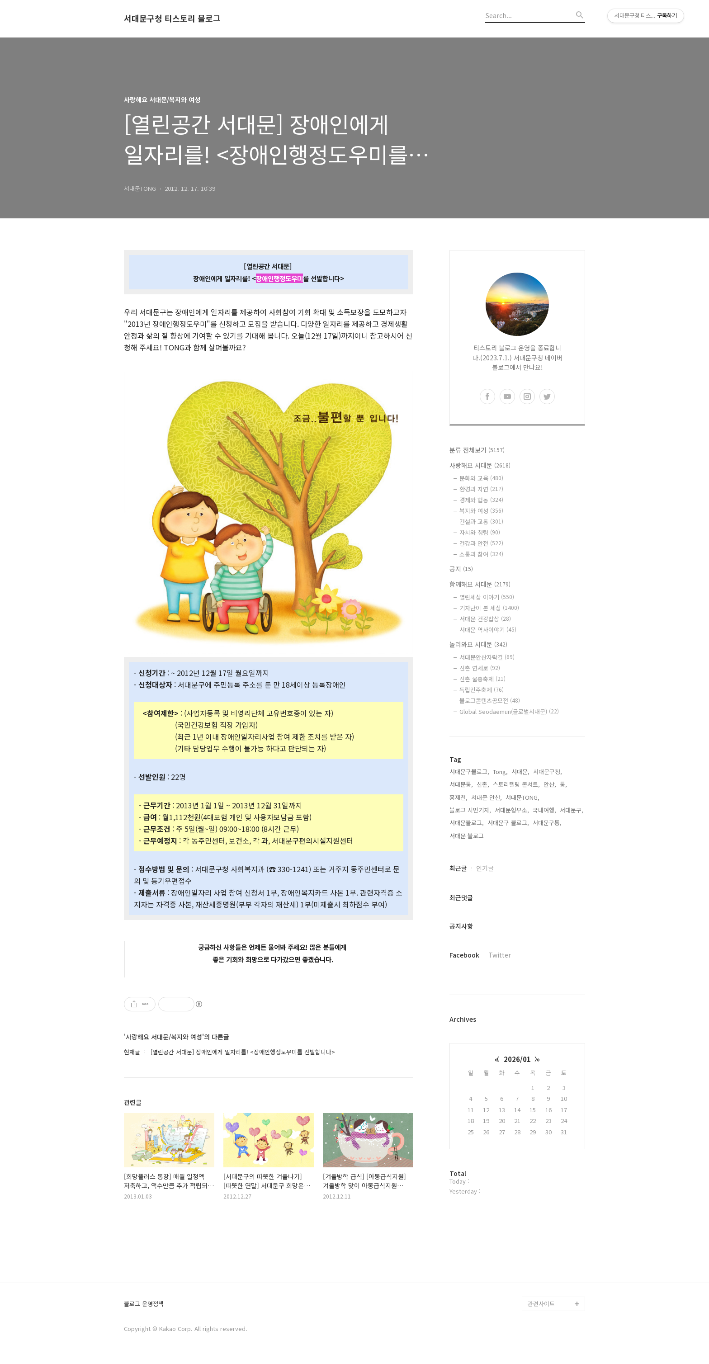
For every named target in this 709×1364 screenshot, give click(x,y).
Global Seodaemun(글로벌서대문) (509, 711)
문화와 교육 (481, 478)
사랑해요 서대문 (479, 465)
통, (563, 784)
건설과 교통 (481, 521)
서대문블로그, (466, 822)
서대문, (520, 771)
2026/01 (517, 1059)
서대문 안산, (486, 797)
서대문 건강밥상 (485, 618)
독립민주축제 (481, 689)
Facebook (464, 954)
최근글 (458, 868)
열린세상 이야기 (486, 597)
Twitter (499, 954)
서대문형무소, (512, 810)
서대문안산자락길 (487, 657)
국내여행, (544, 810)
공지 (461, 568)
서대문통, (461, 784)
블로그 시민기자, (470, 810)
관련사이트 (541, 1303)
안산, (550, 784)
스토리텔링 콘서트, (516, 784)
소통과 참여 (481, 554)
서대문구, (571, 810)
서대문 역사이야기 (487, 629)
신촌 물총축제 (482, 679)
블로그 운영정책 (144, 1304)
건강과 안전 (481, 543)
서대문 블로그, (467, 835)
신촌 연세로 (479, 668)
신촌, (483, 784)
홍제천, (458, 797)
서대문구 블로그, (508, 822)
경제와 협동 (481, 500)
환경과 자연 (481, 489)
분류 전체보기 (477, 449)
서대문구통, (547, 822)
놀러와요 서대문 (478, 644)
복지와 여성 (481, 510)
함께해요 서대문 (479, 584)
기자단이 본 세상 (489, 608)
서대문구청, (547, 771)
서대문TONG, (522, 797)
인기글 (485, 868)
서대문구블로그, (469, 771)
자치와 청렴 (479, 532)
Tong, (500, 771)
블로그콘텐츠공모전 (489, 700)
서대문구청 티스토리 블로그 (172, 19)
